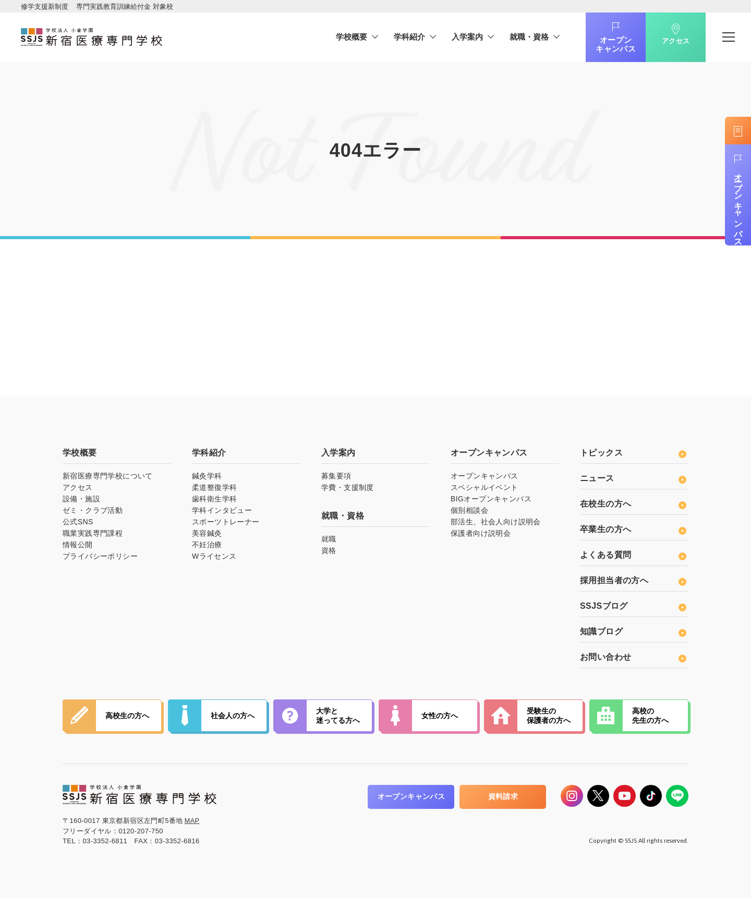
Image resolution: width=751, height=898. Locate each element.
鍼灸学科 (207, 476)
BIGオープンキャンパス (491, 499)
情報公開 (78, 544)
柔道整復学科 (214, 487)
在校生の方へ (633, 503)
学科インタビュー (222, 510)
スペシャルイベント (484, 487)
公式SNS (78, 522)
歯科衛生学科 (214, 499)
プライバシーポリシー (100, 556)
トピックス (633, 452)
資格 (328, 550)
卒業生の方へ (633, 529)
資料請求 (494, 796)
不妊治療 (207, 544)
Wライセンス (214, 556)
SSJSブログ (633, 605)
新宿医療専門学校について (108, 476)
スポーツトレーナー (226, 522)
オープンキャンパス (609, 44)
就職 (328, 539)
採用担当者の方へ (633, 580)
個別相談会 (469, 510)
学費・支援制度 (347, 487)
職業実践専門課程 (93, 533)
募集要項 (336, 476)
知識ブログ (633, 631)
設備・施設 (81, 499)
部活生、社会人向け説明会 (496, 522)
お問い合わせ (633, 657)
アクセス (669, 45)
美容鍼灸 (207, 533)
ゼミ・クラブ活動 (93, 510)
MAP (192, 821)
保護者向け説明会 (481, 533)
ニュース (633, 478)
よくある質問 (633, 554)
